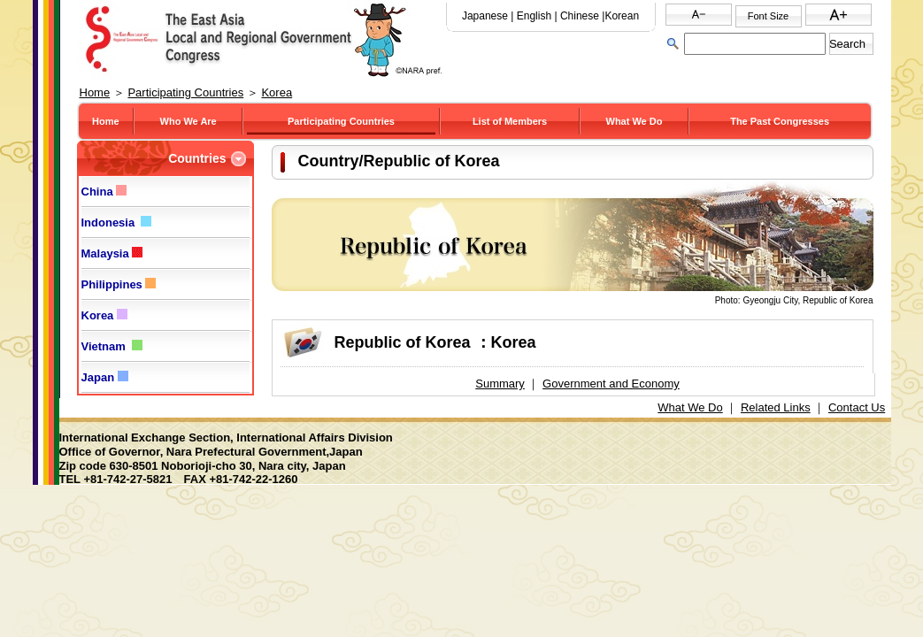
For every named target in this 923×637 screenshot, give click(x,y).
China (104, 191)
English (534, 16)
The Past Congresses (779, 121)
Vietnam (112, 346)
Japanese (485, 16)
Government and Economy (611, 383)
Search (847, 43)
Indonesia (116, 222)
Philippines (119, 284)
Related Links (776, 407)
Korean (621, 16)
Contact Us (856, 407)
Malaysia (112, 253)
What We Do (634, 121)
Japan (104, 377)
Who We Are (188, 121)
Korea (276, 92)
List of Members (510, 121)
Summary (500, 383)
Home (95, 92)
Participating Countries (185, 92)
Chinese (579, 16)
